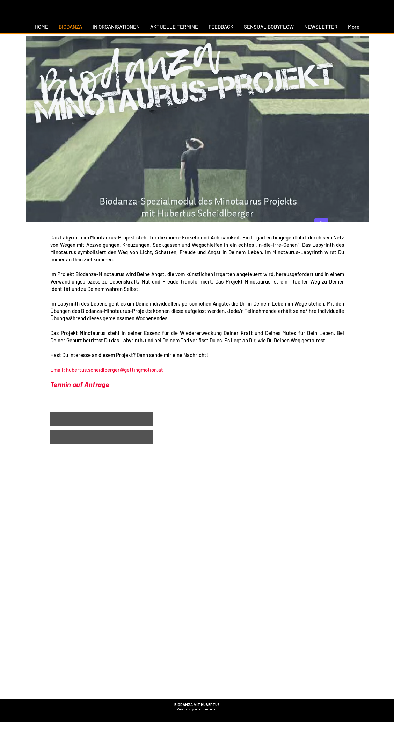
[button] (101, 419)
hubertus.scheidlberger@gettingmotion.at (114, 369)
